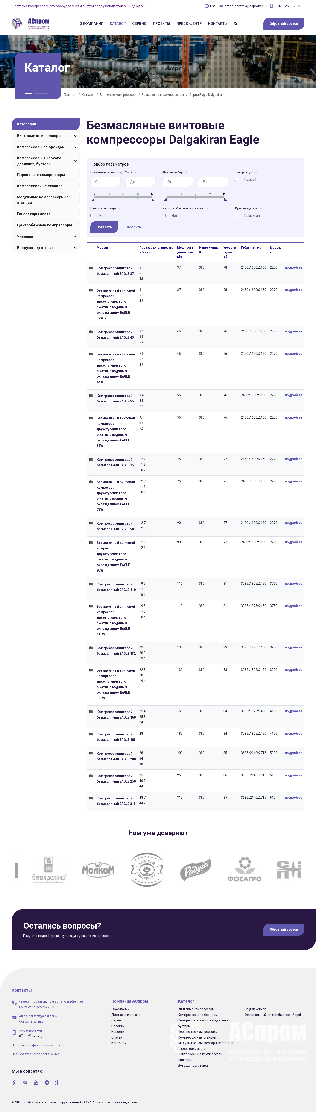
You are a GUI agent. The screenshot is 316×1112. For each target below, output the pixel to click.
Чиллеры (25, 236)
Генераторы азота (34, 214)
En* (210, 6)
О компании (91, 23)
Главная (70, 95)
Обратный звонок (284, 24)
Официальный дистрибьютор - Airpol (273, 1015)
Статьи (116, 1037)
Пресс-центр (189, 23)
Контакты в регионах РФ (36, 1007)
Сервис (139, 23)
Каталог (118, 23)
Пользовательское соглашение (35, 1054)
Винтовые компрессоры (118, 95)
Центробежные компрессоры (44, 225)
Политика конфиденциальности (36, 1045)
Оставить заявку (31, 1021)
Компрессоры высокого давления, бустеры (39, 161)
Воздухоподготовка (35, 248)
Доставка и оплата (125, 1015)
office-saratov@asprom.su (242, 6)
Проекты (161, 23)
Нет (102, 215)
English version (255, 1009)
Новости (117, 1031)
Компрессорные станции (39, 186)
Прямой (250, 179)
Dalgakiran (252, 215)
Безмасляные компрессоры (163, 95)
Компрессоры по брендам (41, 147)
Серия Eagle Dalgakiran (206, 95)
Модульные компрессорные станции (43, 200)
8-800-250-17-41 (285, 6)
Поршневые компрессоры (41, 175)
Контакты (218, 23)
